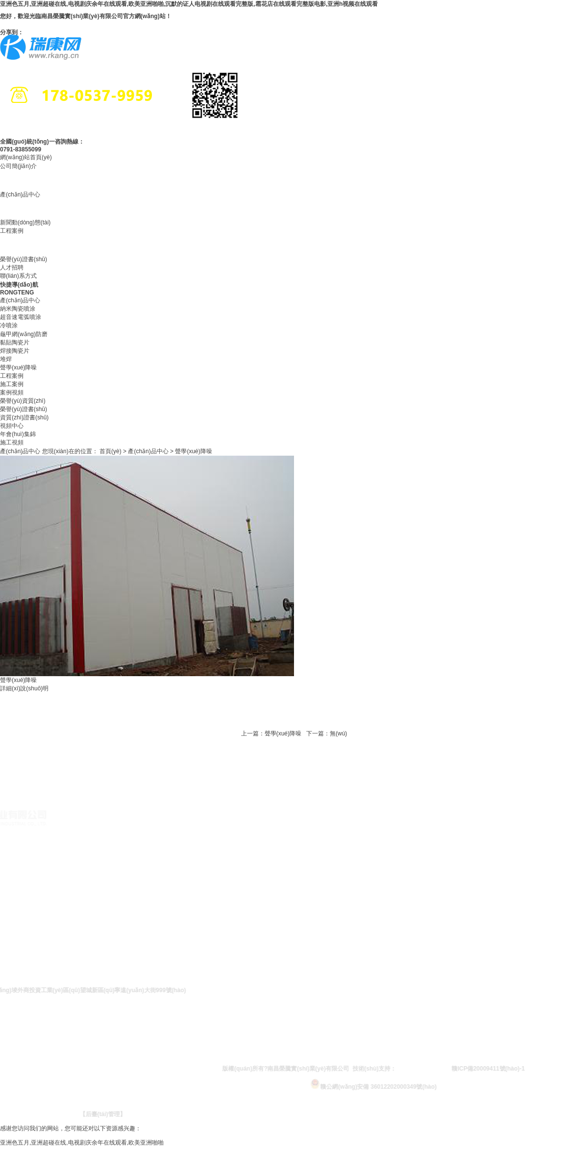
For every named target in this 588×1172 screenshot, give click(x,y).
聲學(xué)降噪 (18, 367)
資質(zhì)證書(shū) (24, 417)
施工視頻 (12, 442)
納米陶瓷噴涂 (17, 308)
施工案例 (12, 384)
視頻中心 (12, 425)
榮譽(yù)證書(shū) (23, 259)
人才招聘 (12, 267)
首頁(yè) (110, 451)
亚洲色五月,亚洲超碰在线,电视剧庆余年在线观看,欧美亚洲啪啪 (82, 1142)
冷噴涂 (9, 325)
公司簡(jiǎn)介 (18, 166)
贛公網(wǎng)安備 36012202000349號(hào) (388, 1084)
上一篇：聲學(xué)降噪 (271, 733)
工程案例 (12, 230)
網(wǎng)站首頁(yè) (26, 157)
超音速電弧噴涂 (20, 317)
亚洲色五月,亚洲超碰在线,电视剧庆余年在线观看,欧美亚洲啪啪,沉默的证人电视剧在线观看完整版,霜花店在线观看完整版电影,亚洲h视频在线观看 (189, 3)
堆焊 (6, 359)
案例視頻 (12, 392)
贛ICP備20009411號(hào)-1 (502, 1068)
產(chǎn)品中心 (20, 194)
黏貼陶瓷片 (14, 342)
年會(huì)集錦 (18, 434)
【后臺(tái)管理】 (118, 1114)
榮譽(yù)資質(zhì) (23, 400)
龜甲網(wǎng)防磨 (24, 334)
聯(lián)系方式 (18, 275)
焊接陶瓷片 (14, 350)
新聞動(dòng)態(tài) (25, 222)
